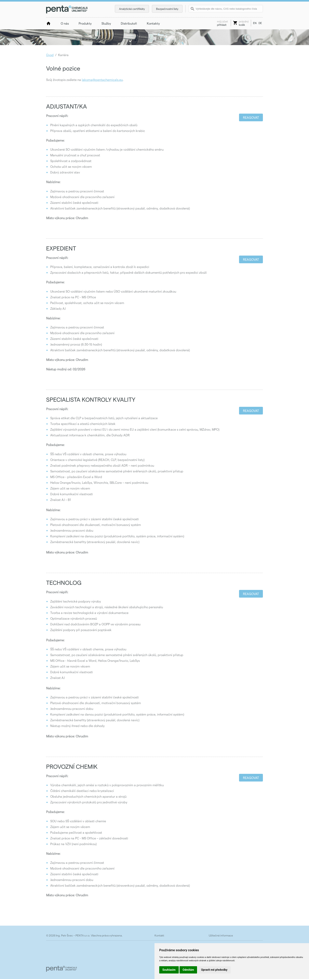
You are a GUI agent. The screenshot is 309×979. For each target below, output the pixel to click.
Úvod (50, 55)
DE (260, 23)
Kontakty (153, 23)
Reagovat (251, 117)
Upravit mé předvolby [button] (214, 969)
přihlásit (222, 23)
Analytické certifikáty (132, 8)
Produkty (85, 23)
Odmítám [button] (188, 969)
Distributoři (129, 23)
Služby (106, 23)
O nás (65, 23)
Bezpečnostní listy (167, 8)
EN (255, 23)
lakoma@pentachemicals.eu (102, 80)
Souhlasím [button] (169, 969)
